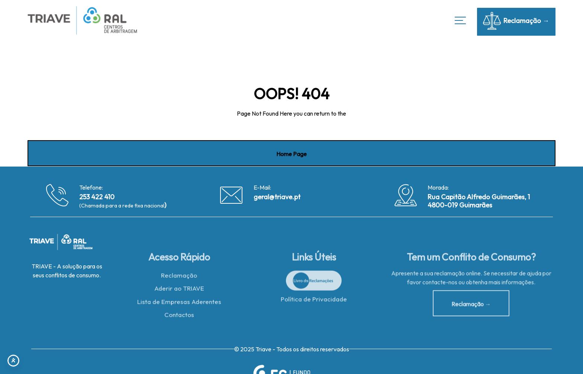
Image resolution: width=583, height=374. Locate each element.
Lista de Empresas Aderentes (179, 303)
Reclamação (179, 277)
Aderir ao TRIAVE (179, 290)
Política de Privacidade (314, 300)
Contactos (179, 316)
